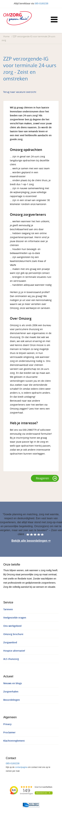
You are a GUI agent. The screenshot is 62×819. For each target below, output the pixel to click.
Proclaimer (9, 732)
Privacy (7, 724)
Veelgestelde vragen (14, 617)
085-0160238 (41, 3)
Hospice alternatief (14, 650)
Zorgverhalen (10, 691)
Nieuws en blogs (12, 683)
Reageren (46, 478)
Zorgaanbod (10, 642)
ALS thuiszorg (11, 659)
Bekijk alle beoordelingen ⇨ (31, 540)
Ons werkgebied (12, 626)
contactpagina (21, 767)
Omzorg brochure (13, 634)
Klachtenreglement (14, 740)
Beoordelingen (11, 700)
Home (6, 36)
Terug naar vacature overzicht (19, 92)
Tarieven (8, 609)
